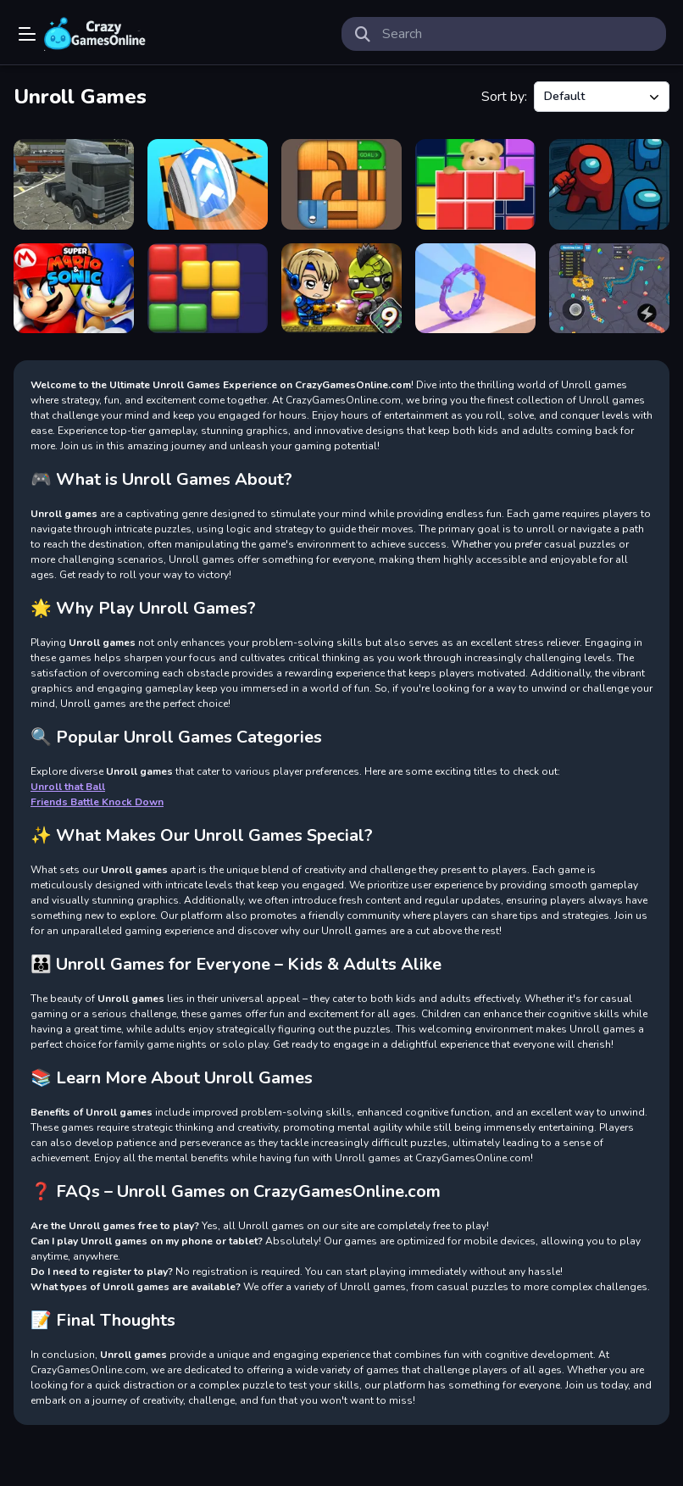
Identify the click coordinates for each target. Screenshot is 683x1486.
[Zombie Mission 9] (341, 288)
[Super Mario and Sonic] (74, 288)
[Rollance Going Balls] (207, 184)
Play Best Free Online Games (95, 34)
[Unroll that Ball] (341, 184)
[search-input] (517, 34)
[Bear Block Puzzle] (475, 184)
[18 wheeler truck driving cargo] (74, 184)
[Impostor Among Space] (609, 184)
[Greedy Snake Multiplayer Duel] (609, 288)
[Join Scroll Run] (475, 288)
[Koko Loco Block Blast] (207, 288)
